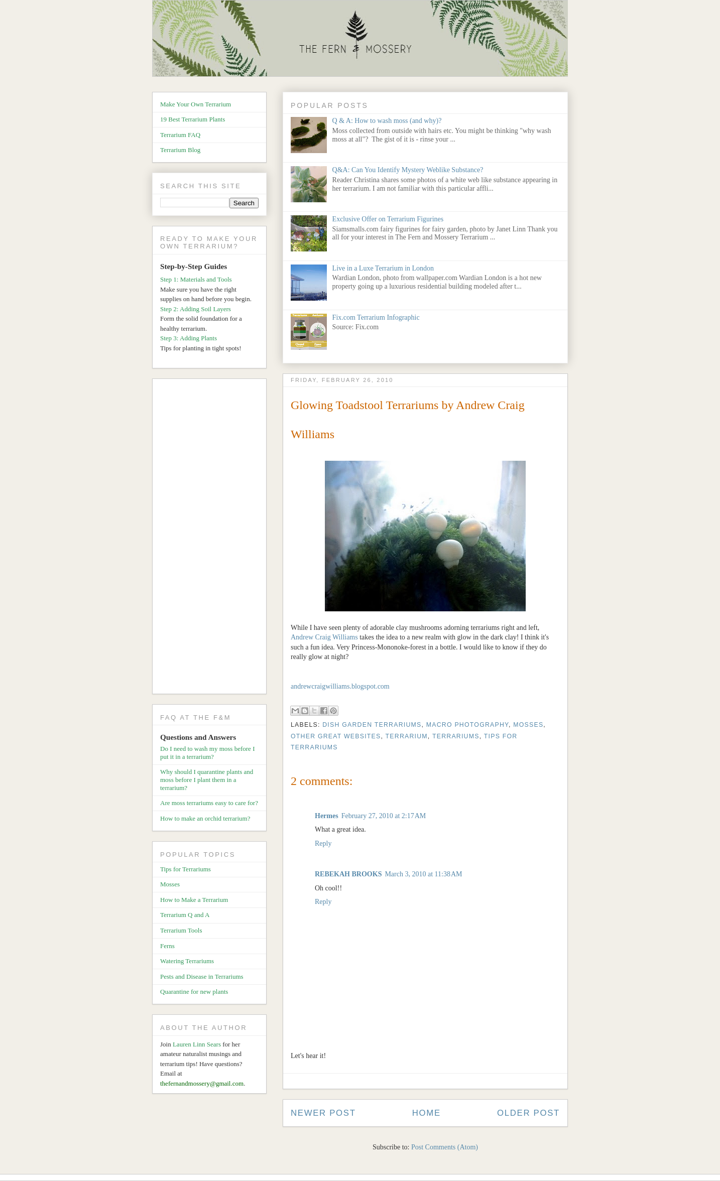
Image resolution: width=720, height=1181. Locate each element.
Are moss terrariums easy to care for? (209, 803)
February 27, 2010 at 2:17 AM (383, 816)
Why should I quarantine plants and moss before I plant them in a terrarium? (206, 779)
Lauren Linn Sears (197, 1044)
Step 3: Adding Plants (188, 338)
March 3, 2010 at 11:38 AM (423, 874)
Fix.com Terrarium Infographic (376, 317)
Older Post (528, 1113)
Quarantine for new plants (194, 991)
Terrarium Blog (180, 150)
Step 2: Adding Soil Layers (195, 309)
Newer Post (323, 1113)
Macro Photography (467, 724)
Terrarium (407, 736)
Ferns (167, 946)
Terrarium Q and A (184, 914)
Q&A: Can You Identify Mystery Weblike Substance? (408, 170)
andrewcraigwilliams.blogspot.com (340, 686)
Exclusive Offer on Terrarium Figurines (388, 219)
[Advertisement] (213, 538)
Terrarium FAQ (180, 135)
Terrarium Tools (181, 930)
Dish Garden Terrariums (371, 724)
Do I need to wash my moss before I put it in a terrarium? (207, 752)
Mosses (528, 724)
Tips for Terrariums (185, 869)
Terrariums (455, 736)
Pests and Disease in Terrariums (202, 976)
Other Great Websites (336, 736)
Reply (323, 843)
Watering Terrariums (187, 961)
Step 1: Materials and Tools (196, 279)
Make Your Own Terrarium (195, 104)
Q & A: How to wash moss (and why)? (387, 120)
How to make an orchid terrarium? (205, 818)
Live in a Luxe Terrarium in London (383, 268)
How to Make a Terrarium (194, 899)
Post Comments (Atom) (444, 1147)
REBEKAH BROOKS (348, 874)
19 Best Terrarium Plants (192, 119)
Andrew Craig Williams (324, 637)
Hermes (326, 816)
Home (426, 1113)
